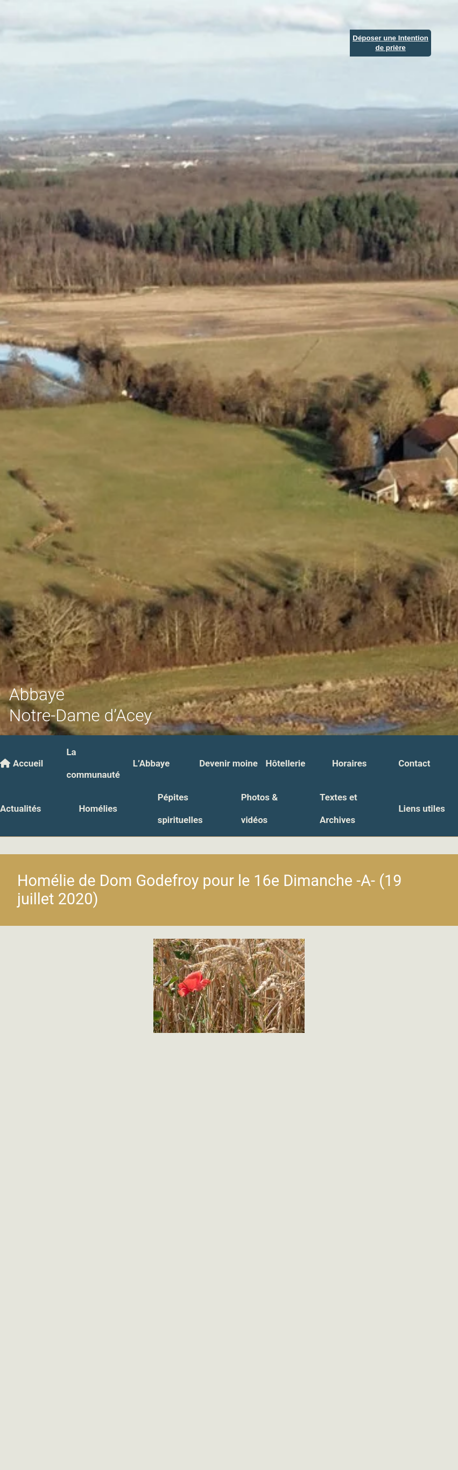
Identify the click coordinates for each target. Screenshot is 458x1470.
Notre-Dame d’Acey (80, 716)
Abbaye (37, 695)
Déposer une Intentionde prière (390, 42)
